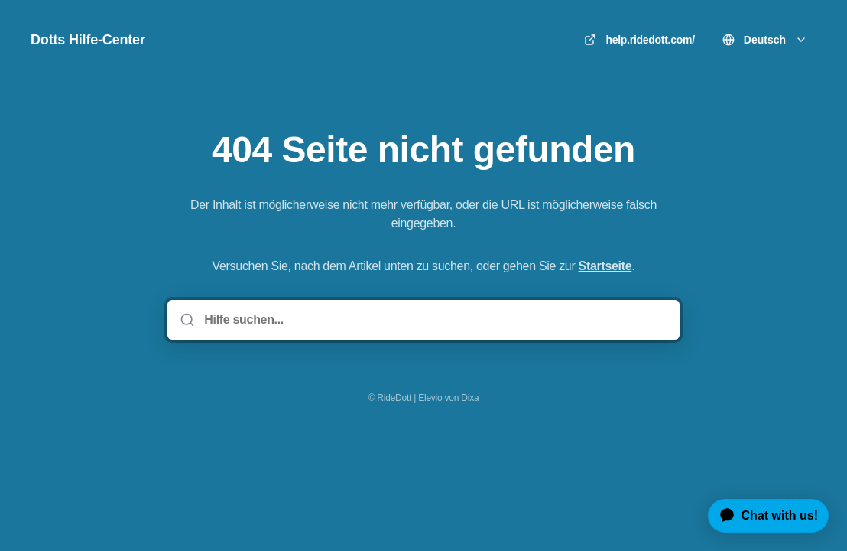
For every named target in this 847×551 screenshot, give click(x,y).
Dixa (470, 398)
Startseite (605, 265)
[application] (762, 516)
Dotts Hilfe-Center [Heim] (88, 39)
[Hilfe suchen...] (434, 320)
